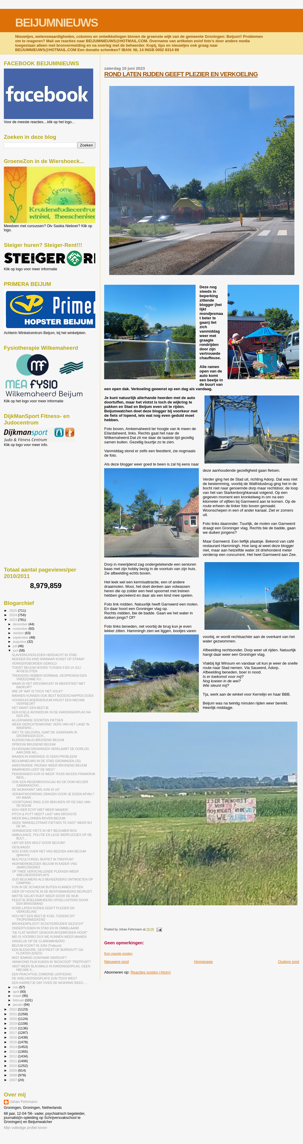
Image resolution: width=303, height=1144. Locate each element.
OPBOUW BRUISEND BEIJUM (34, 744)
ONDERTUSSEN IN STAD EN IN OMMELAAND (45, 928)
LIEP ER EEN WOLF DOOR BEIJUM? (38, 842)
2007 (13, 1080)
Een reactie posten (118, 953)
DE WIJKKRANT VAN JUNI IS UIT (36, 789)
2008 (13, 1075)
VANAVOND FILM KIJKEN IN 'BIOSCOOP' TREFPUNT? (51, 962)
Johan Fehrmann (23, 1102)
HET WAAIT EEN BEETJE (30, 707)
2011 (13, 1061)
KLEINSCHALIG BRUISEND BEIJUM (38, 740)
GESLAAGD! (21, 847)
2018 (13, 1028)
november (21, 628)
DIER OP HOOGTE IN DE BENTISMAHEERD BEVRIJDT (52, 891)
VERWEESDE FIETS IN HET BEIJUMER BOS (44, 830)
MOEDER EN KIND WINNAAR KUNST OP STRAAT (48, 659)
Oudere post (288, 961)
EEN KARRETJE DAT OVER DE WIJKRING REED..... (49, 982)
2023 (13, 619)
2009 (13, 1070)
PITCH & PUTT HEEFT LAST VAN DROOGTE (44, 814)
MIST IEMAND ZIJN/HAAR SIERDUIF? (39, 957)
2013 (13, 1051)
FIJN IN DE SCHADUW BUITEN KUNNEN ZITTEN (47, 887)
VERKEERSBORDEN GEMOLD (34, 663)
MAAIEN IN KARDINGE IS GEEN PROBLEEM (44, 756)
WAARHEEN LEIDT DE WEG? (33, 769)
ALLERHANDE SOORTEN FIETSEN (37, 720)
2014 (13, 1047)
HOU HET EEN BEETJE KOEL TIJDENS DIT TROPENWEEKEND (43, 917)
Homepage (203, 961)
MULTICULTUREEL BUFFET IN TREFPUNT (43, 859)
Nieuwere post (116, 961)
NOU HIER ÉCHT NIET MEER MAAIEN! (40, 809)
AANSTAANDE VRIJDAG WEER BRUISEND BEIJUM (49, 765)
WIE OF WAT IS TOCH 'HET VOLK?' (37, 691)
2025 (13, 610)
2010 (13, 1065)
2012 (13, 1056)
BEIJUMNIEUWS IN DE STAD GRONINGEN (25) (46, 761)
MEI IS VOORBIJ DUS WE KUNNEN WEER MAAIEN (49, 936)
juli (15, 646)
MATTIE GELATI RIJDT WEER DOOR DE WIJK (45, 896)
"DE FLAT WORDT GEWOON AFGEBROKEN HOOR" (50, 932)
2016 (13, 1037)
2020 (13, 1019)
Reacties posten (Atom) (150, 972)
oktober (19, 633)
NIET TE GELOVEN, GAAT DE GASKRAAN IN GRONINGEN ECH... (44, 734)
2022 (13, 1009)
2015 (13, 1042)
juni (16, 650)
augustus (20, 641)
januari (18, 1004)
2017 (13, 1032)
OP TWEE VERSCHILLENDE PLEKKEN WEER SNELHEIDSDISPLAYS (45, 873)
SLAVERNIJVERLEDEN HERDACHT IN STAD (44, 655)
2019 (13, 1023)
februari (19, 1000)
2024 (13, 615)
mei (16, 987)
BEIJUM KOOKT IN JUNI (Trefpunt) (37, 945)
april (16, 991)
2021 (13, 1014)
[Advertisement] (30, 479)
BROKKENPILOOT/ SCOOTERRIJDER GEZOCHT (47, 923)
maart (17, 995)
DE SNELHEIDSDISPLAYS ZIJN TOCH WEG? (44, 978)
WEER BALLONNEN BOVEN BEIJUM (38, 818)
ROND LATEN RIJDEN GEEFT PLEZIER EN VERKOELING (181, 74)
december (21, 624)
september (21, 637)
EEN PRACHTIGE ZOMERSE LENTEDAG (42, 974)
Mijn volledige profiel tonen (25, 1128)
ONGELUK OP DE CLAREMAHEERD (38, 941)
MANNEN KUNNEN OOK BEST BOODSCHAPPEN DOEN (53, 695)
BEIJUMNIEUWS (56, 22)
